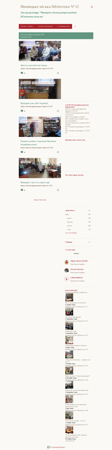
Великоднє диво (71, 331)
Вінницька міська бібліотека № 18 (76, 410)
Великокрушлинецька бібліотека (76, 292)
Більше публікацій (40, 200)
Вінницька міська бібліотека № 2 (76, 425)
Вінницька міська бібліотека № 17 (76, 394)
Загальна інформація (45, 26)
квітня (69, 218)
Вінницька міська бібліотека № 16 (76, 380)
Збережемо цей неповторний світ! (76, 390)
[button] (58, 73)
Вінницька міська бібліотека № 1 (76, 307)
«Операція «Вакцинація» (73, 317)
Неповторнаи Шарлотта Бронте (76, 345)
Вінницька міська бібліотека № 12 (50, 6)
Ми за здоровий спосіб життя (75, 303)
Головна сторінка (27, 26)
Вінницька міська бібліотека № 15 (76, 366)
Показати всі (70, 441)
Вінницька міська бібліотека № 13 (76, 335)
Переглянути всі (26, 37)
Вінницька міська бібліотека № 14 (76, 349)
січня (69, 229)
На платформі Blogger (56, 447)
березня (70, 222)
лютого (69, 226)
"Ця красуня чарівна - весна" (75, 421)
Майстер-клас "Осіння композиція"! (77, 376)
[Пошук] (92, 7)
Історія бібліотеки (63, 26)
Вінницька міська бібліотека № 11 (76, 321)
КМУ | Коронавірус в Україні (75, 117)
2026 (67, 214)
